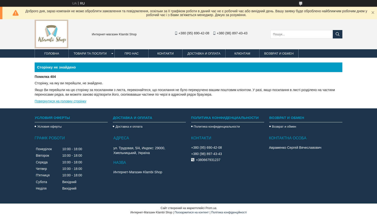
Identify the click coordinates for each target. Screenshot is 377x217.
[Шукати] (337, 34)
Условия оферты (49, 126)
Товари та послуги (90, 53)
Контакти (165, 53)
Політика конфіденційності (229, 212)
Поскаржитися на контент (192, 212)
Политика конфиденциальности (217, 126)
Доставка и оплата (203, 53)
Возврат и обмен (279, 53)
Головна (51, 53)
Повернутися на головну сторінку (60, 101)
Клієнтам (242, 53)
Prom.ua (211, 208)
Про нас (132, 53)
